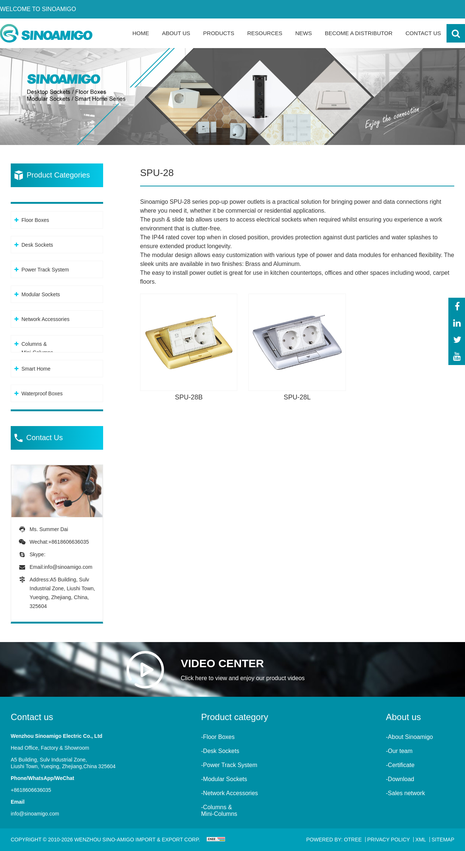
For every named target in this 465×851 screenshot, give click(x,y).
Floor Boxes (35, 220)
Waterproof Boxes (42, 393)
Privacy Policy (388, 839)
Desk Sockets (37, 245)
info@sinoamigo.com (68, 567)
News (303, 33)
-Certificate (400, 765)
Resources (264, 33)
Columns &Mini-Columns (37, 348)
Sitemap (443, 839)
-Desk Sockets (220, 751)
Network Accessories (45, 319)
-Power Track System (229, 765)
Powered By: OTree (334, 839)
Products (218, 33)
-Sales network (405, 793)
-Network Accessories (229, 793)
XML (420, 839)
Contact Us (423, 33)
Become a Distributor (359, 33)
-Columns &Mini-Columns (219, 810)
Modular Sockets (40, 294)
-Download (400, 779)
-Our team (399, 751)
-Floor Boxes (218, 737)
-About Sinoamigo (409, 737)
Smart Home (36, 369)
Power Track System (45, 270)
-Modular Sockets (224, 779)
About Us (176, 33)
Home (140, 33)
